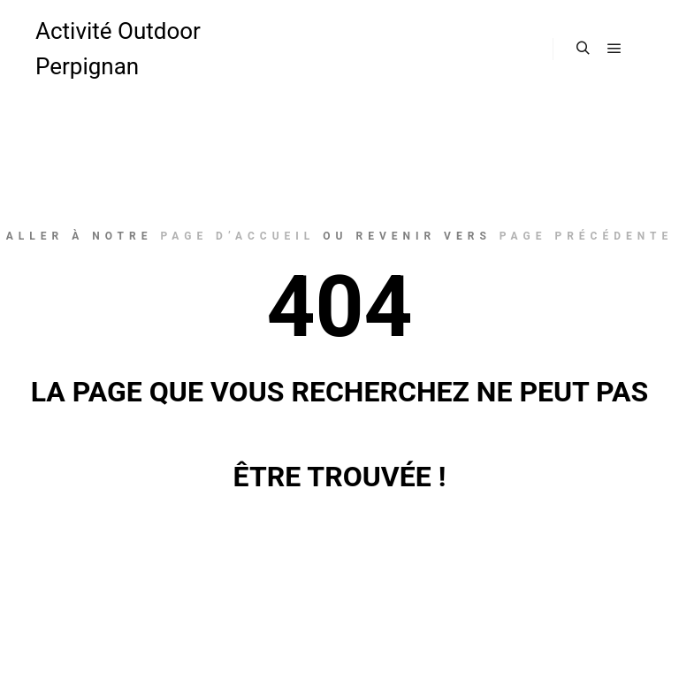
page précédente (586, 236)
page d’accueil (237, 236)
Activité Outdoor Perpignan (118, 49)
